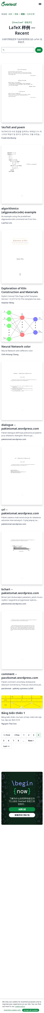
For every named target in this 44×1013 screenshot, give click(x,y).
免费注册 (22, 809)
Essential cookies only (12, 1010)
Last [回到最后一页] (6, 746)
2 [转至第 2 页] (28, 735)
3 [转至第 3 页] (33, 735)
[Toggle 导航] (40, 4)
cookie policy (20, 1006)
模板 (16, 14)
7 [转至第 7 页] (13, 740)
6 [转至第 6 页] (8, 740)
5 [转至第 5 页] (3, 740)
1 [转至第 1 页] (23, 735)
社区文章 (31, 14)
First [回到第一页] (6, 735)
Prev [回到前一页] (17, 735)
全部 (10, 14)
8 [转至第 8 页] (18, 740)
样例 (23, 14)
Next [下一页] (31, 740)
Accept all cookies (31, 1010)
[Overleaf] (8, 4)
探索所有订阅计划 (22, 815)
